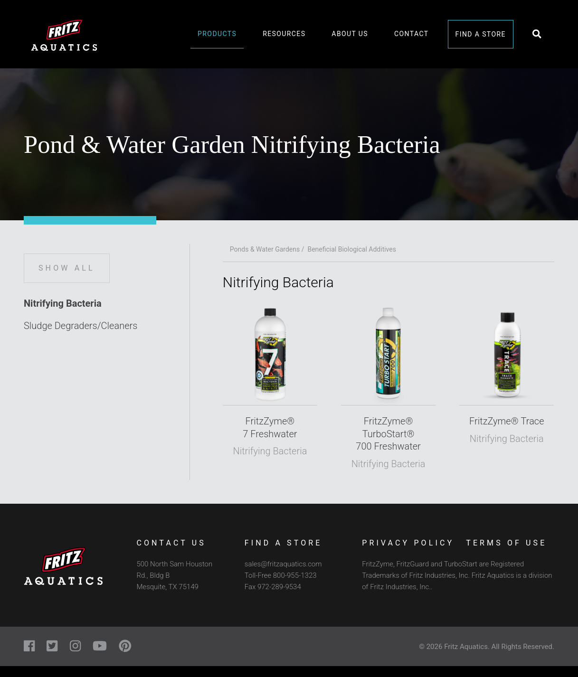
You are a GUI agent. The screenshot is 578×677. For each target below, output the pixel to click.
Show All (66, 268)
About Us (350, 34)
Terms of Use (506, 542)
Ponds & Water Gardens (265, 249)
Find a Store (480, 34)
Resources (284, 34)
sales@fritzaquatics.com (283, 564)
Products (217, 34)
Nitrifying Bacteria (63, 303)
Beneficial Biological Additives (351, 249)
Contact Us (171, 542)
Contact (411, 34)
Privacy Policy (408, 542)
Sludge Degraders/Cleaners (80, 325)
